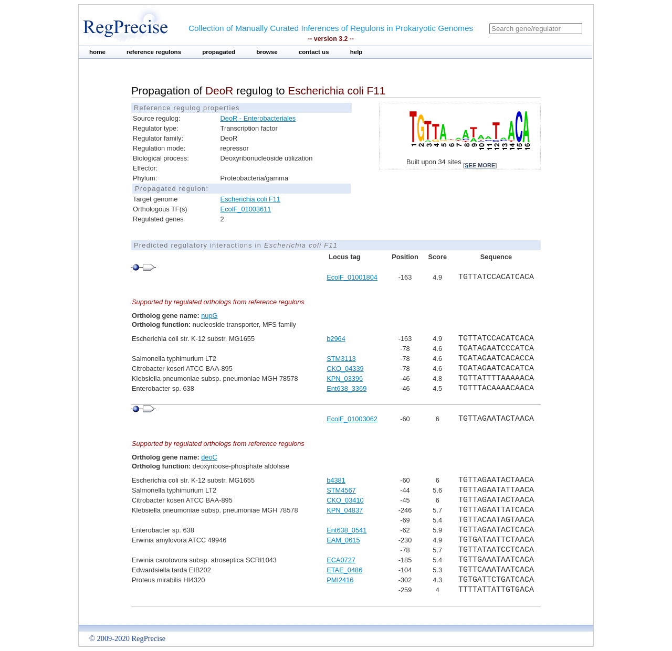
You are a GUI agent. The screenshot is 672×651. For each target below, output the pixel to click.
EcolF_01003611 (245, 209)
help (356, 52)
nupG (209, 315)
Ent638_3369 (346, 388)
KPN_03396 (345, 378)
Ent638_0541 (346, 530)
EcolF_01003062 (352, 419)
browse (267, 52)
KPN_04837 (345, 510)
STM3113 (341, 358)
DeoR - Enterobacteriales (258, 118)
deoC (209, 457)
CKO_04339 (345, 368)
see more (480, 165)
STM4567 (341, 490)
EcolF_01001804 (352, 277)
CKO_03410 (345, 500)
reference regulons (154, 52)
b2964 (336, 339)
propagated (218, 52)
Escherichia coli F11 (250, 199)
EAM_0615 (343, 540)
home (97, 52)
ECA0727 (341, 560)
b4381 (336, 480)
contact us (314, 52)
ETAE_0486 (344, 570)
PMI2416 (340, 580)
